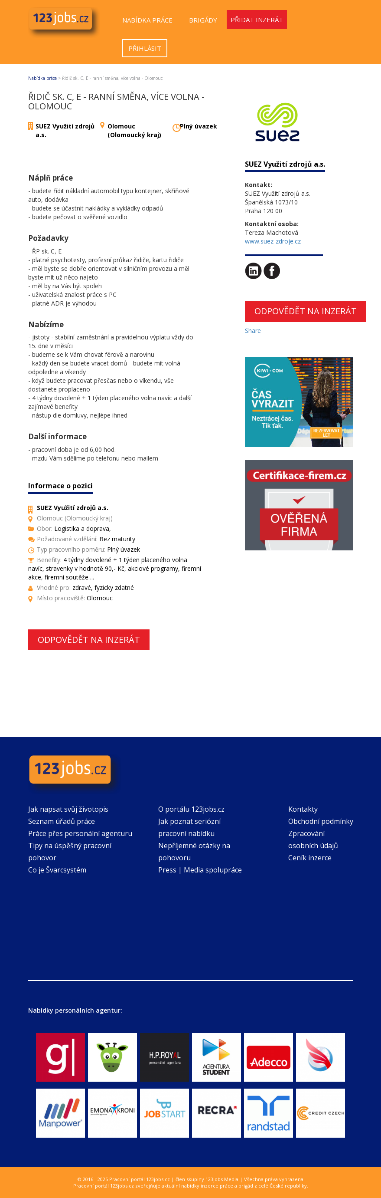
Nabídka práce (147, 20)
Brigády (203, 20)
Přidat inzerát (257, 19)
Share (253, 330)
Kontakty (303, 809)
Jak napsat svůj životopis (68, 809)
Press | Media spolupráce (200, 870)
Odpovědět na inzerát (89, 639)
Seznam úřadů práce (61, 821)
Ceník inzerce (310, 857)
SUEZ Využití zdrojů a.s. (285, 164)
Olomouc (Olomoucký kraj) (134, 130)
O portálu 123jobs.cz (191, 809)
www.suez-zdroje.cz (273, 241)
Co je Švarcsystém (57, 870)
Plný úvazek (198, 126)
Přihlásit (144, 48)
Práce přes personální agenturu (80, 833)
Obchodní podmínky (320, 821)
